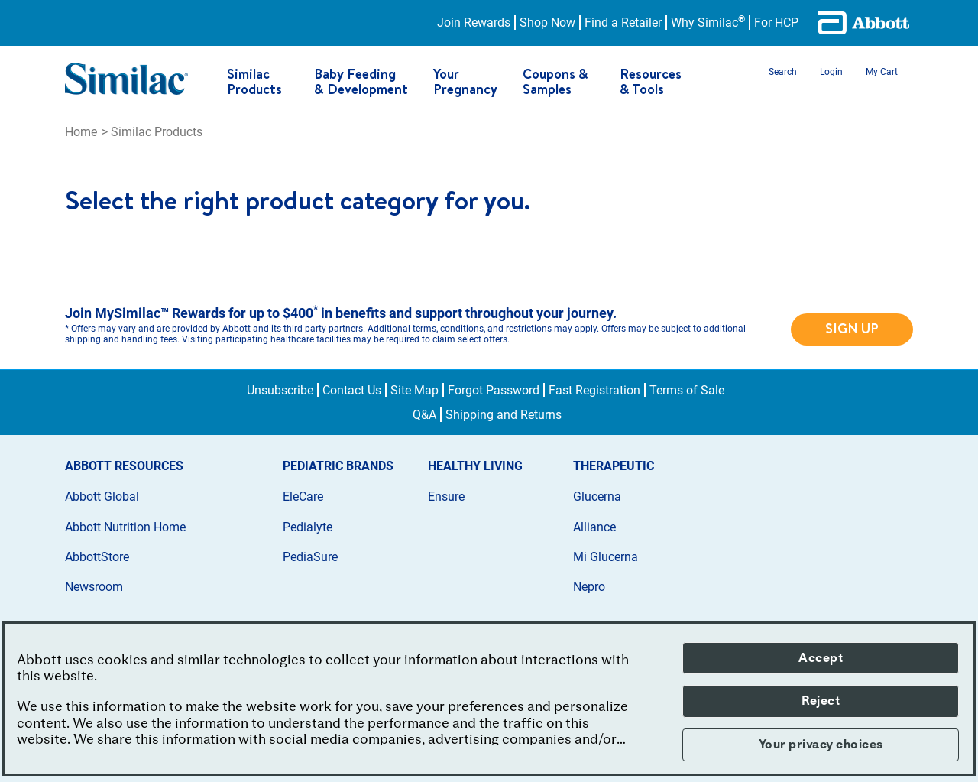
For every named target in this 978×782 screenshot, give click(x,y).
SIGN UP (852, 328)
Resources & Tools (651, 82)
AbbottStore (97, 557)
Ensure (446, 496)
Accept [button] (820, 658)
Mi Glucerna (605, 557)
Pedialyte (307, 527)
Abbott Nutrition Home (125, 527)
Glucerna (597, 496)
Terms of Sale (686, 390)
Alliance (594, 527)
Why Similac (708, 22)
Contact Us (351, 390)
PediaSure (310, 557)
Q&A (424, 414)
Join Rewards (473, 22)
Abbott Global (102, 496)
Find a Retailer (623, 22)
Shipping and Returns (503, 414)
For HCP (776, 22)
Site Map (414, 390)
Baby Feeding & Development (361, 82)
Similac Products (254, 82)
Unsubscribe (280, 390)
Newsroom (94, 586)
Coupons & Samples (555, 82)
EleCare (303, 496)
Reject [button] (821, 701)
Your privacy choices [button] (821, 744)
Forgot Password (493, 390)
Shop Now (547, 22)
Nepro (589, 586)
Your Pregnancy (465, 82)
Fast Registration (594, 390)
